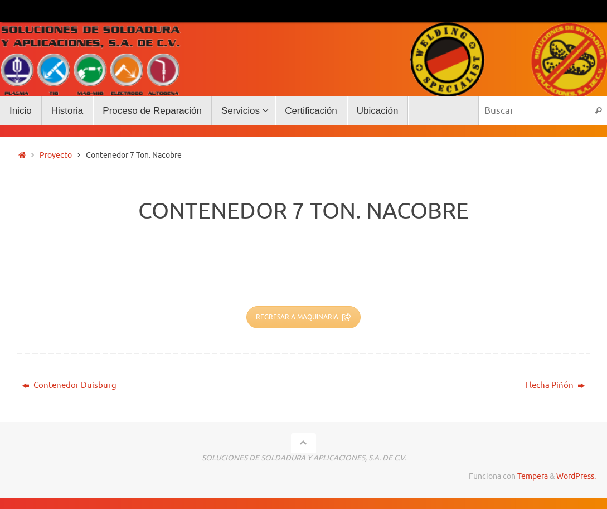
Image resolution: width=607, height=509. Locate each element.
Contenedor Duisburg (69, 385)
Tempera (532, 476)
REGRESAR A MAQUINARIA (303, 317)
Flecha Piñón (555, 385)
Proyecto (56, 155)
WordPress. (576, 476)
